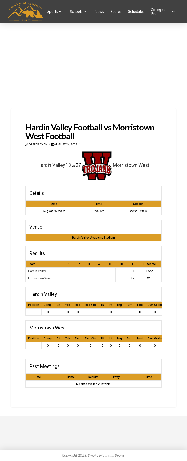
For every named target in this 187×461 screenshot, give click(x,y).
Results (93, 377)
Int (110, 305)
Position (33, 305)
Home (71, 377)
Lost (140, 305)
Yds (67, 305)
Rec (77, 305)
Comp (48, 305)
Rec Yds (90, 305)
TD (102, 305)
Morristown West (40, 278)
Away (116, 377)
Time (148, 377)
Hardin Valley (37, 271)
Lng (119, 305)
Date (38, 377)
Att (58, 305)
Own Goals (155, 305)
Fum (129, 305)
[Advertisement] (93, 65)
